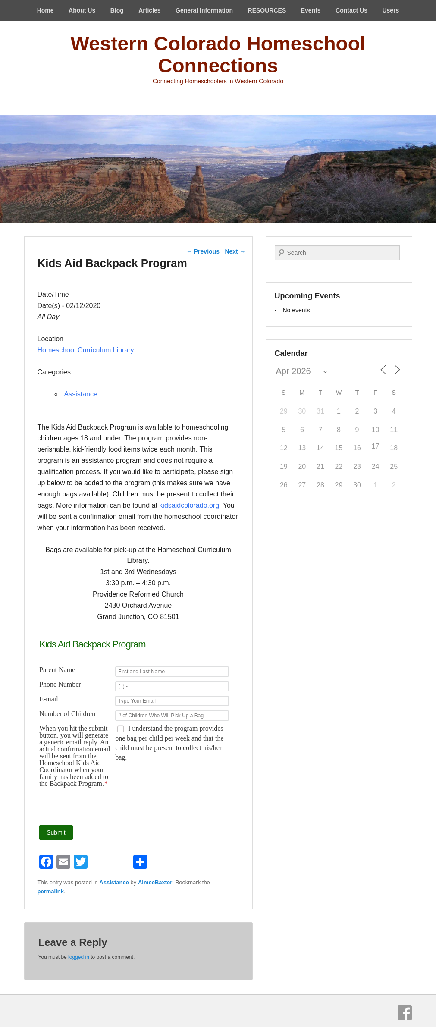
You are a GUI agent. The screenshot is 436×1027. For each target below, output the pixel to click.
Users (390, 10)
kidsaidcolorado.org (189, 505)
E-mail (48, 699)
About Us (82, 10)
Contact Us (351, 10)
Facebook (405, 1012)
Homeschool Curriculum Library (86, 350)
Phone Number (60, 684)
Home (45, 10)
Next (235, 251)
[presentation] (164, 806)
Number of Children (67, 713)
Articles (149, 10)
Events (311, 10)
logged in (78, 957)
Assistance (80, 394)
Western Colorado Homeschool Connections (217, 54)
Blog (117, 10)
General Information (204, 10)
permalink (51, 891)
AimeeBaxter (155, 882)
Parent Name (57, 669)
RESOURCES (267, 10)
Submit (56, 832)
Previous (203, 251)
